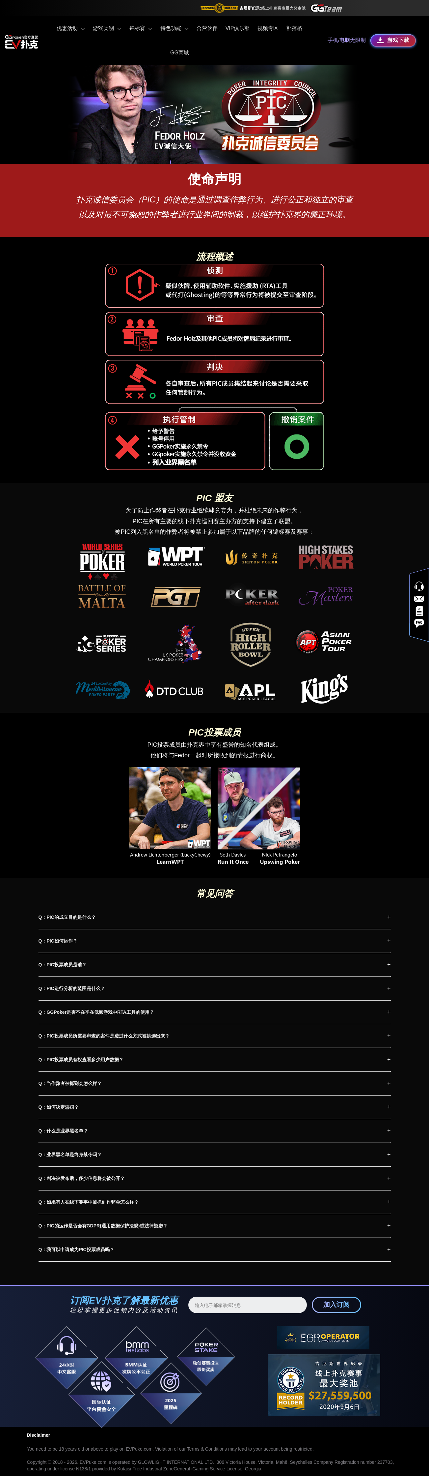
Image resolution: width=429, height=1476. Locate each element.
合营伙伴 (190, 28)
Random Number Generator (113, 1464)
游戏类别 (94, 28)
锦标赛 (126, 28)
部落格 (278, 28)
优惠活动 (59, 28)
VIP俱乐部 (221, 28)
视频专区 (251, 28)
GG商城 (303, 28)
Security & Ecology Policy (186, 1464)
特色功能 (159, 28)
